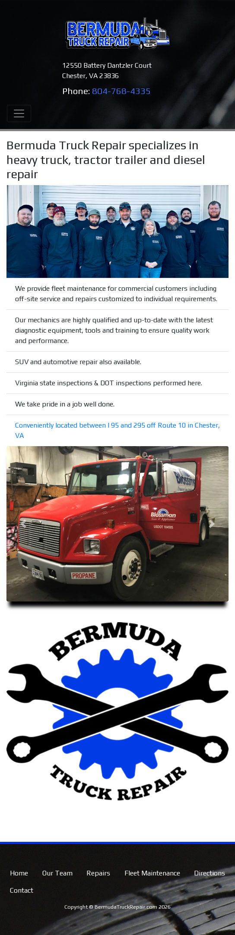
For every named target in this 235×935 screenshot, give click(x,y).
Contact (21, 890)
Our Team (57, 873)
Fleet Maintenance (152, 873)
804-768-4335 (121, 91)
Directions (209, 873)
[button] (23, 523)
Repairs (98, 873)
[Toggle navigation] (19, 113)
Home (19, 873)
